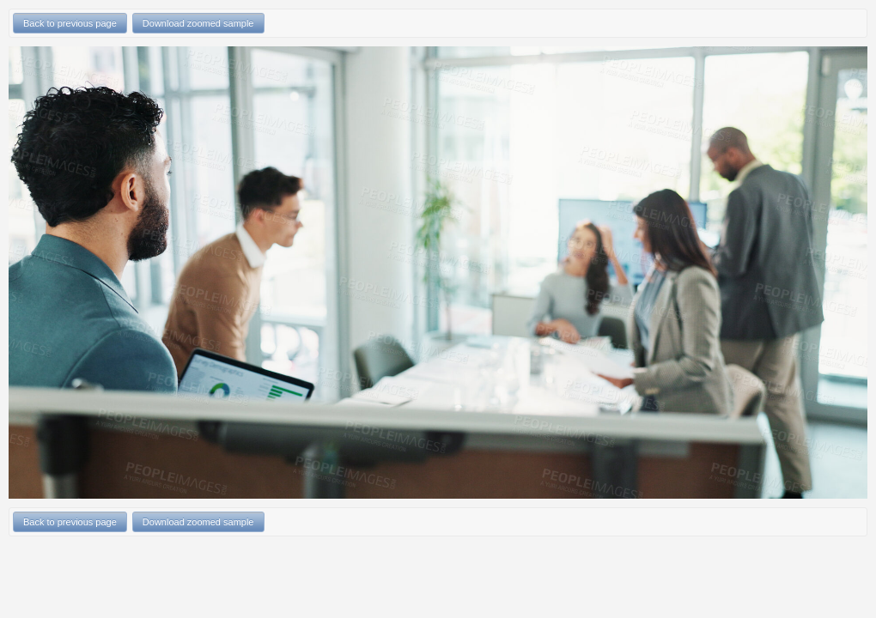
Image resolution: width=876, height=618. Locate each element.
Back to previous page (70, 23)
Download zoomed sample (198, 23)
